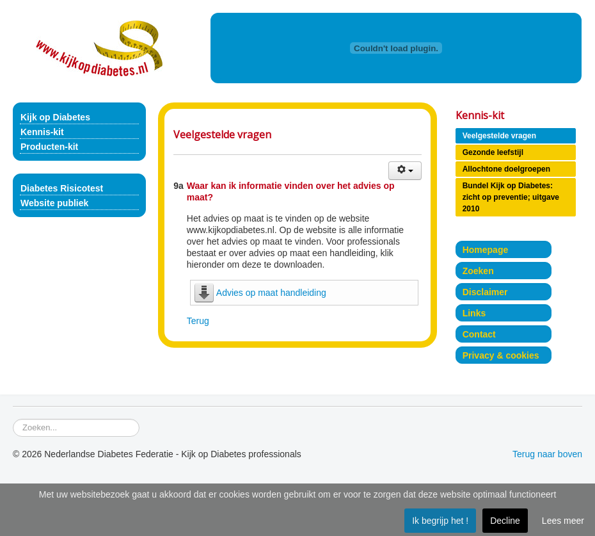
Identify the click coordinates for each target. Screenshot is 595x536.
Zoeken (478, 271)
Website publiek (54, 203)
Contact (479, 334)
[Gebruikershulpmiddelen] (405, 170)
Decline (505, 521)
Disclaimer (485, 292)
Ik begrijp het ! (440, 521)
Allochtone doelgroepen (506, 169)
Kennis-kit (42, 132)
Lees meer (563, 521)
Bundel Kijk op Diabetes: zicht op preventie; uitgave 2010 (511, 197)
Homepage (486, 250)
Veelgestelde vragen (499, 135)
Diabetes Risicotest (61, 188)
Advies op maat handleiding (271, 293)
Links (474, 313)
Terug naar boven (547, 454)
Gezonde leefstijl (493, 152)
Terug (198, 321)
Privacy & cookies (501, 355)
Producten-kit (49, 147)
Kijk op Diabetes (55, 117)
